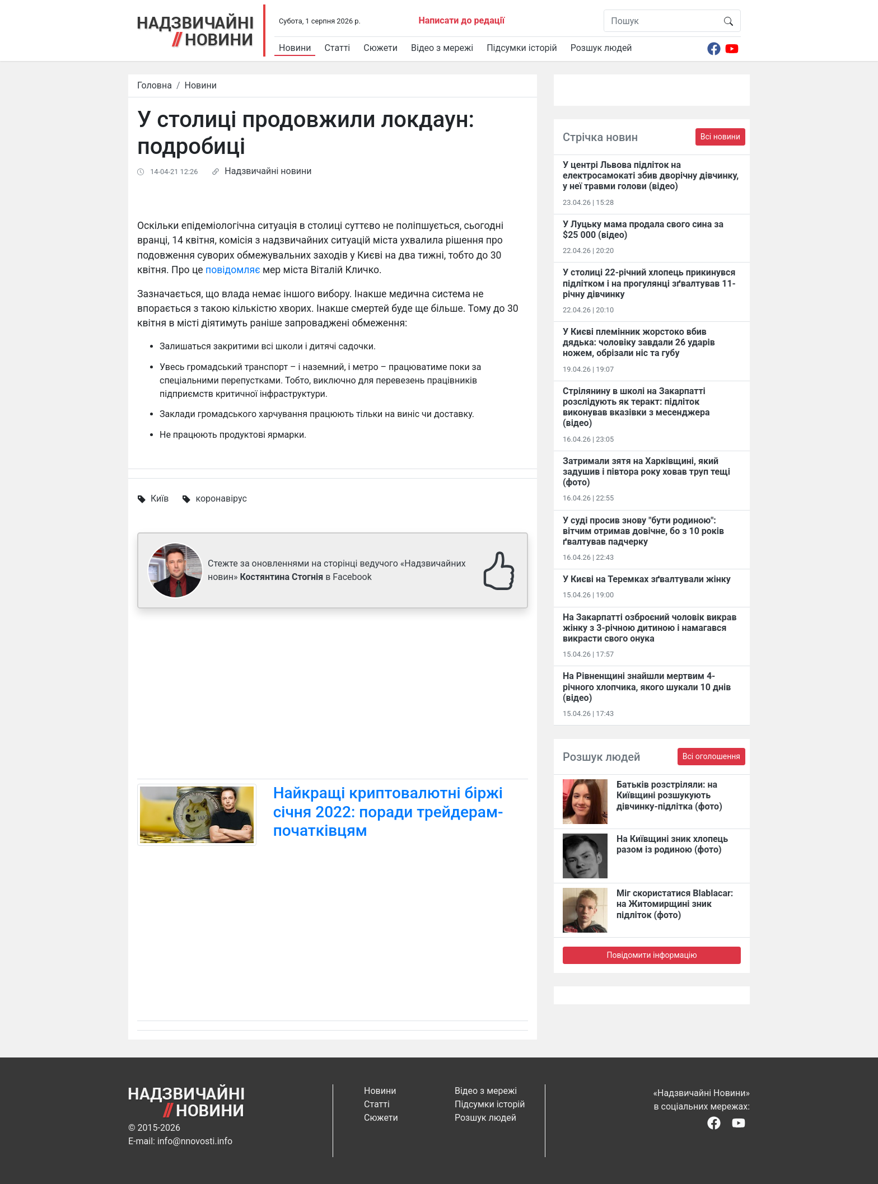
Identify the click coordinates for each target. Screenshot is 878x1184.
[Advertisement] (332, 695)
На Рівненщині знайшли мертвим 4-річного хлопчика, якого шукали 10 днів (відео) (647, 687)
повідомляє (233, 269)
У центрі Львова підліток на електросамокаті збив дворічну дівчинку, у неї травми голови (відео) (651, 175)
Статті (337, 48)
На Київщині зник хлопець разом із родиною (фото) (672, 844)
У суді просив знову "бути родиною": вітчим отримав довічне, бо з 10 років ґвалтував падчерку (643, 531)
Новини (295, 48)
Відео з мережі (442, 48)
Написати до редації (461, 20)
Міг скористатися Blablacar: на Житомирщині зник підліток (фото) (675, 904)
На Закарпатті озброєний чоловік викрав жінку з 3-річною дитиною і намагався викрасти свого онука (649, 628)
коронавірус (220, 498)
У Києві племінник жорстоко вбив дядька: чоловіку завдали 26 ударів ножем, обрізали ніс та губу (639, 342)
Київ (160, 498)
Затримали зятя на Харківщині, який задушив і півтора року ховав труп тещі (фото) (646, 472)
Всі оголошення (711, 756)
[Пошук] (660, 20)
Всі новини (720, 136)
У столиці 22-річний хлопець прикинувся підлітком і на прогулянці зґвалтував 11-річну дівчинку (649, 283)
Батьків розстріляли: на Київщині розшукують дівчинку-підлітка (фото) (669, 795)
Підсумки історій (522, 48)
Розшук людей (601, 48)
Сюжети (380, 48)
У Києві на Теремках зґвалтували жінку (647, 579)
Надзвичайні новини (268, 171)
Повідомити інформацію (651, 955)
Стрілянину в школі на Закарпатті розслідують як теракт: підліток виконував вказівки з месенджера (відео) (636, 407)
